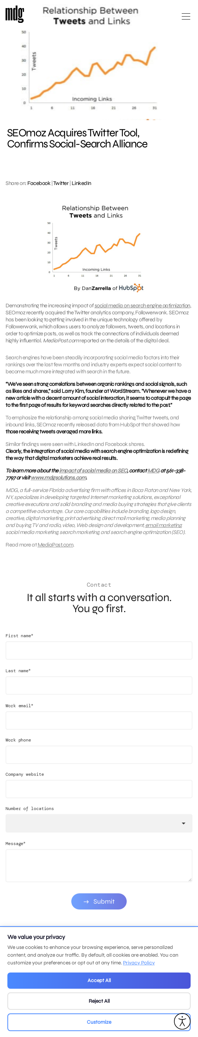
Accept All (99, 980)
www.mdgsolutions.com (58, 482)
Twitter (61, 183)
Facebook (38, 183)
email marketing (163, 530)
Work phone (18, 750)
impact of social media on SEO (93, 475)
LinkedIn (81, 183)
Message (15, 853)
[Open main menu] (186, 19)
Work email (19, 715)
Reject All (99, 1001)
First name (19, 645)
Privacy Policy (139, 963)
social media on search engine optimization (142, 305)
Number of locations (30, 818)
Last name (18, 680)
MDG (153, 475)
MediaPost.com (56, 549)
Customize (99, 1022)
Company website (25, 784)
